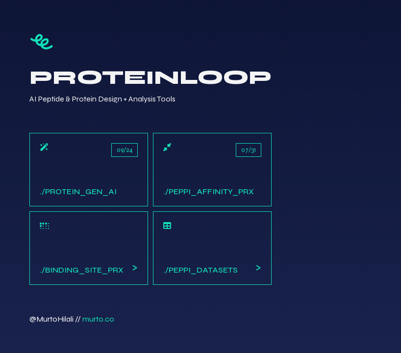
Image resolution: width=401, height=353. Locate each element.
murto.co (98, 319)
